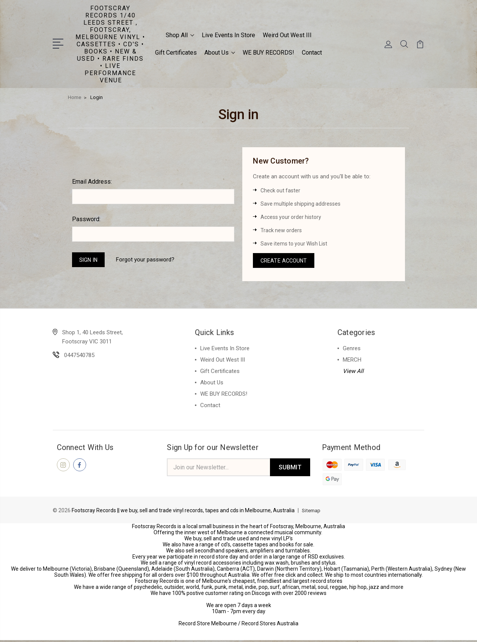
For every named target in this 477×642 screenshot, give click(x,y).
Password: (86, 218)
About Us (219, 51)
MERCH (352, 360)
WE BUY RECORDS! (268, 51)
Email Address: (92, 180)
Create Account (285, 260)
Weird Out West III (287, 34)
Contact (312, 51)
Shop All (180, 34)
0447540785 (79, 355)
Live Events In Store (228, 34)
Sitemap (312, 512)
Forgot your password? (148, 259)
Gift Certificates (176, 51)
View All (353, 371)
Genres (352, 349)
